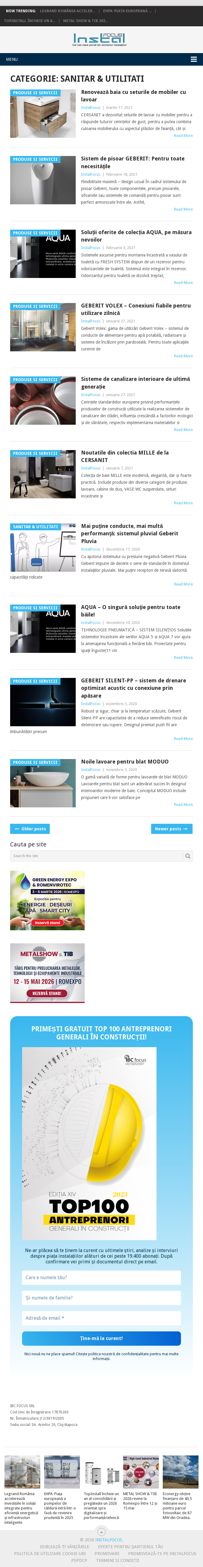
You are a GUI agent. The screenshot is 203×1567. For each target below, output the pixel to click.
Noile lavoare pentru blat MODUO (125, 761)
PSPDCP (79, 1560)
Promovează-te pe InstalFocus (162, 1553)
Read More (183, 135)
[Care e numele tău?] (101, 1278)
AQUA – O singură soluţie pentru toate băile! (130, 611)
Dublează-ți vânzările (64, 1546)
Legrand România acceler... (67, 11)
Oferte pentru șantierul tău (130, 1546)
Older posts (30, 828)
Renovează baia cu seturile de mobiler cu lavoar (133, 96)
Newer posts (171, 828)
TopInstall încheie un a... (29, 21)
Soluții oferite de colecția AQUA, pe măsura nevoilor (136, 236)
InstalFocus (101, 38)
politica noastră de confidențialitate (118, 1354)
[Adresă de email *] (101, 1318)
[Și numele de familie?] (101, 1298)
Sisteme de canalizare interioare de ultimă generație (135, 383)
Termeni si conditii (117, 1560)
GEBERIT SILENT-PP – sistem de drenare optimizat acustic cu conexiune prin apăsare (133, 687)
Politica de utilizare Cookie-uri (50, 1553)
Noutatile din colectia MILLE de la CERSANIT (125, 456)
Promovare (107, 1553)
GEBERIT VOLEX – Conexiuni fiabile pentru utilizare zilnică (136, 309)
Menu (12, 59)
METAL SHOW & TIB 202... (85, 21)
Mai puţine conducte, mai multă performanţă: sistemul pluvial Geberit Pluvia (129, 533)
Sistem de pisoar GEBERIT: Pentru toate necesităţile (133, 162)
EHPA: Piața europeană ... (127, 11)
